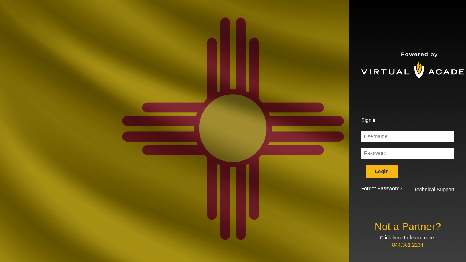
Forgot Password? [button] (382, 188)
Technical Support (434, 189)
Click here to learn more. (408, 238)
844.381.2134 (407, 245)
